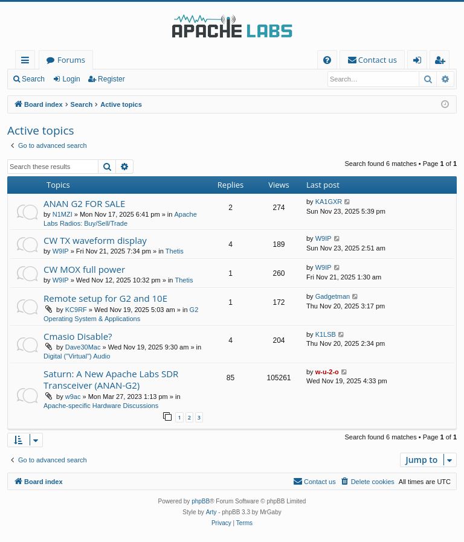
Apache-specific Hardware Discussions (101, 405)
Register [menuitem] (442, 61)
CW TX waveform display (95, 240)
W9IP (61, 251)
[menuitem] (327, 60)
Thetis (175, 251)
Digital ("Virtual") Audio (77, 356)
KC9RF (76, 309)
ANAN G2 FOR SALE (84, 203)
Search (33, 79)
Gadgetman (332, 296)
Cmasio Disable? (78, 336)
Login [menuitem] (420, 61)
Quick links (27, 61)
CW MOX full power (84, 269)
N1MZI (62, 214)
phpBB (201, 501)
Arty (211, 512)
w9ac (73, 396)
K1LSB (325, 334)
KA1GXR (329, 201)
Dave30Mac (83, 347)
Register (111, 79)
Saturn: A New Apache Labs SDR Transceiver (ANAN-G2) (111, 379)
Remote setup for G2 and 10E (105, 298)
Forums (71, 59)
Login (71, 79)
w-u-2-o (327, 371)
